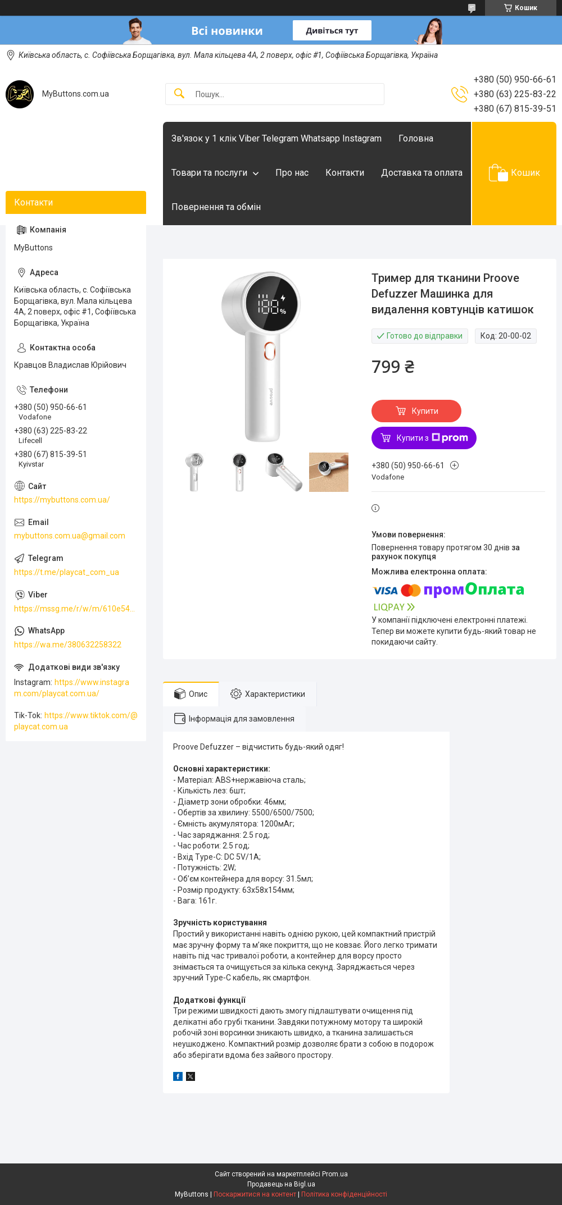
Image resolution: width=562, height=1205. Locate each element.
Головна (415, 138)
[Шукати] (179, 94)
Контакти (344, 172)
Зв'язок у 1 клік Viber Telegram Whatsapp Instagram (276, 138)
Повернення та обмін (216, 207)
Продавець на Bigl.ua (281, 1184)
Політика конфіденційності (344, 1194)
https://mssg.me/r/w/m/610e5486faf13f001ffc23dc (76, 608)
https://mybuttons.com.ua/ (62, 499)
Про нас (292, 172)
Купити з (432, 438)
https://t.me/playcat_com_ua (66, 572)
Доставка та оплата (422, 172)
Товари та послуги (209, 172)
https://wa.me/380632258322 (67, 644)
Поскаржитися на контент (255, 1194)
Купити (425, 411)
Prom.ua (335, 1174)
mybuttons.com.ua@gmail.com (69, 535)
